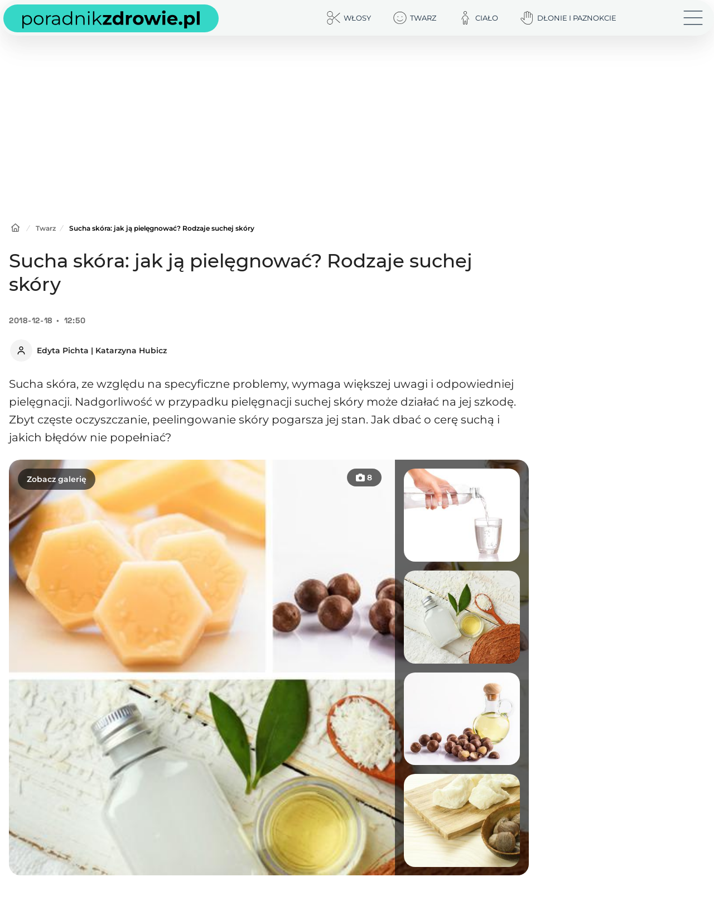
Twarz (46, 228)
